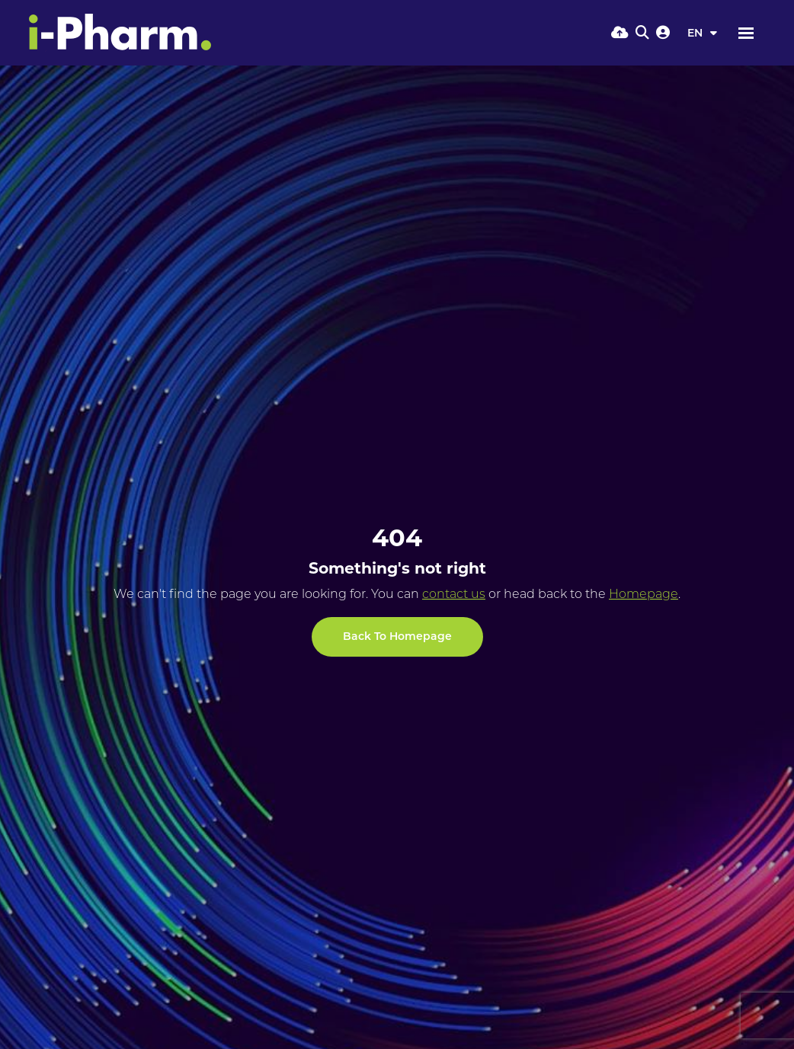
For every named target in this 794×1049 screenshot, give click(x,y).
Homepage (643, 594)
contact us (453, 594)
